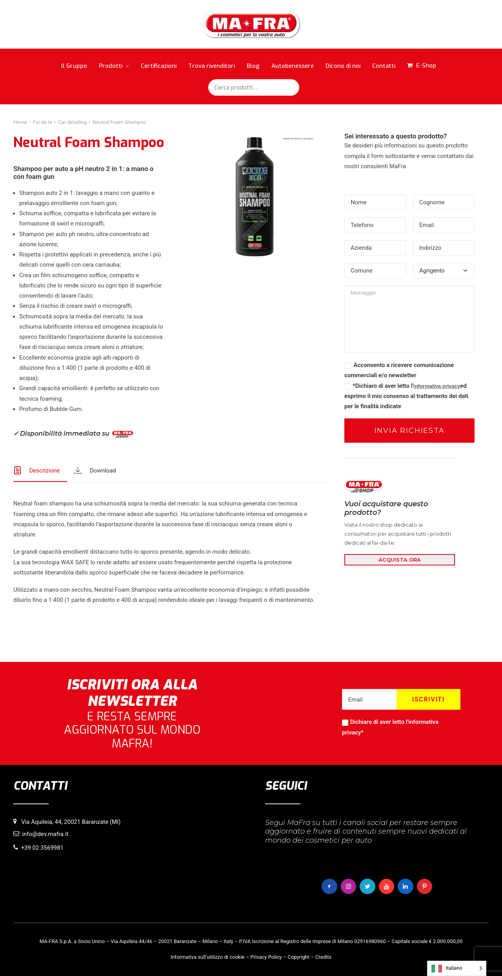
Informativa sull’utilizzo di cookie (208, 957)
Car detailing (72, 122)
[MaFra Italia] (251, 24)
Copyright (298, 957)
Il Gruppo (74, 66)
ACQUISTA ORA (399, 559)
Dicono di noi (343, 66)
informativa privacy (436, 386)
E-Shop (426, 65)
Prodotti (114, 66)
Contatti (383, 66)
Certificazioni (158, 66)
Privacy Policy (266, 957)
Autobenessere (292, 66)
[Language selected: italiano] (456, 968)
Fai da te (42, 122)
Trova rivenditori (211, 66)
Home (20, 122)
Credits (323, 957)
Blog (253, 66)
